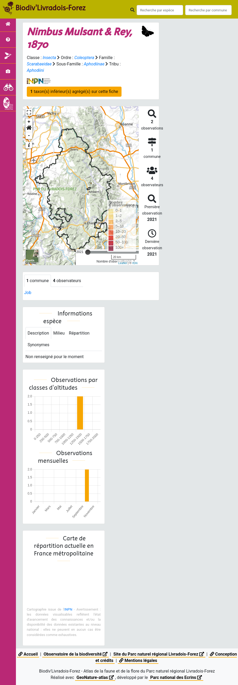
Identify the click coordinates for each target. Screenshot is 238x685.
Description (38, 333)
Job (27, 292)
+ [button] (29, 122)
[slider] (87, 252)
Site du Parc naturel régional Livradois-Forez (158, 654)
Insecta (49, 57)
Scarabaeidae (39, 63)
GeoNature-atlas (95, 677)
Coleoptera (84, 57)
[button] (28, 128)
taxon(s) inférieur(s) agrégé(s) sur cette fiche (74, 91)
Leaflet (122, 263)
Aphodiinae (94, 63)
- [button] (29, 135)
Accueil (28, 654)
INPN (68, 609)
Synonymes (38, 345)
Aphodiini (35, 70)
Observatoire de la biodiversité (75, 654)
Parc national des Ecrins (176, 677)
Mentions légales (138, 660)
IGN (135, 263)
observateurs (67, 280)
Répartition (79, 333)
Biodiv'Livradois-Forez (50, 7)
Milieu (59, 333)
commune (37, 280)
